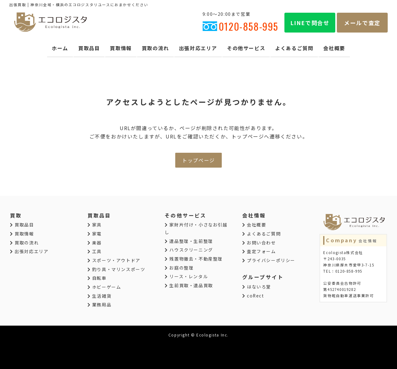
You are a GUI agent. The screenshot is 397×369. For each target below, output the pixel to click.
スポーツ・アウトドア (114, 260)
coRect (253, 295)
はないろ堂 (256, 286)
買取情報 (121, 48)
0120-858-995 (240, 26)
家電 (94, 234)
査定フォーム (259, 251)
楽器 (94, 242)
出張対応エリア (198, 48)
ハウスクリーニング (189, 250)
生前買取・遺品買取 (189, 285)
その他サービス (246, 48)
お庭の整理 (179, 268)
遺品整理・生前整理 (189, 241)
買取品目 (89, 48)
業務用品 (99, 304)
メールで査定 (362, 23)
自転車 (97, 278)
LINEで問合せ (310, 23)
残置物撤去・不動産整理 (194, 259)
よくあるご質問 (294, 48)
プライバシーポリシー (268, 260)
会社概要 (334, 48)
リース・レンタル (186, 276)
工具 (94, 251)
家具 (94, 225)
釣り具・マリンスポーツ (116, 269)
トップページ (198, 160)
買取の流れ (155, 48)
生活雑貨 (99, 296)
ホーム (60, 48)
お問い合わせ (259, 242)
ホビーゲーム (104, 287)
